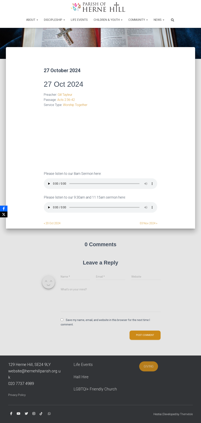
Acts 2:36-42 (66, 100)
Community (138, 20)
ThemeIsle (186, 414)
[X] (3, 214)
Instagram (33, 413)
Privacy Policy (17, 395)
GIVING (148, 366)
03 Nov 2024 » (148, 223)
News (159, 20)
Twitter (26, 413)
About (32, 20)
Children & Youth (108, 20)
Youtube (18, 413)
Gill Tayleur (65, 95)
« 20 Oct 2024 (52, 223)
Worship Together (75, 105)
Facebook (11, 413)
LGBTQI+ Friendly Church (95, 389)
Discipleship (54, 20)
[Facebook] (3, 209)
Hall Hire (81, 377)
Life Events (79, 20)
